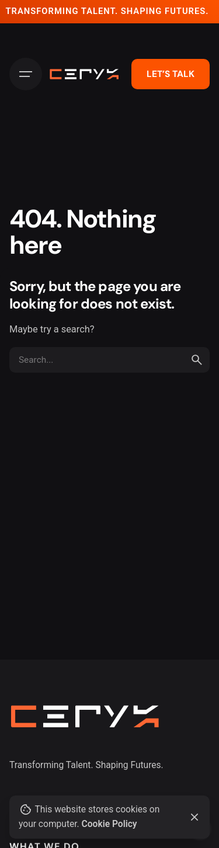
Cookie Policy (109, 824)
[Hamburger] (25, 74)
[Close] (194, 817)
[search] (197, 360)
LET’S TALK (170, 74)
